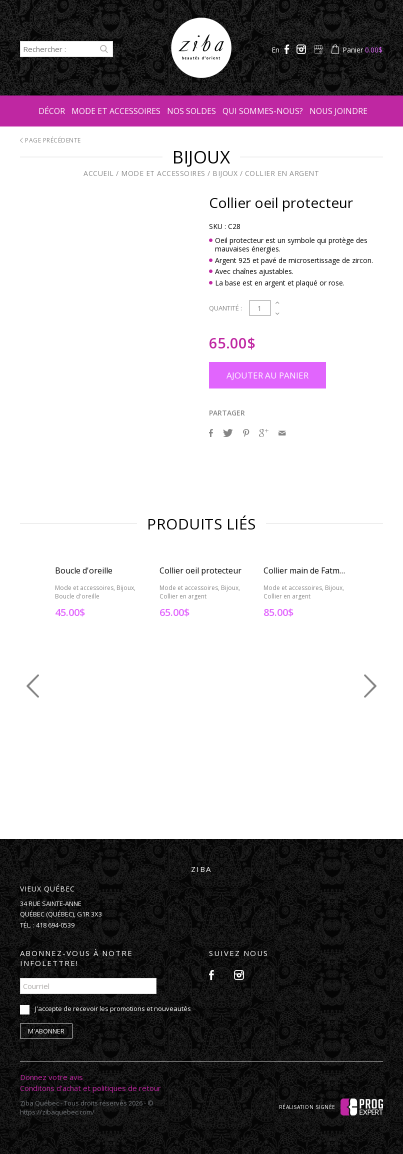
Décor (51, 111)
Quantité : (225, 308)
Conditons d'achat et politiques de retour (90, 1088)
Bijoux (225, 173)
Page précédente (50, 140)
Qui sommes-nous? (262, 111)
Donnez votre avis (51, 1077)
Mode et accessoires (116, 111)
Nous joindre (339, 111)
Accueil (99, 173)
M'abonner (46, 1031)
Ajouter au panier (267, 375)
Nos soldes (191, 111)
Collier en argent (282, 173)
